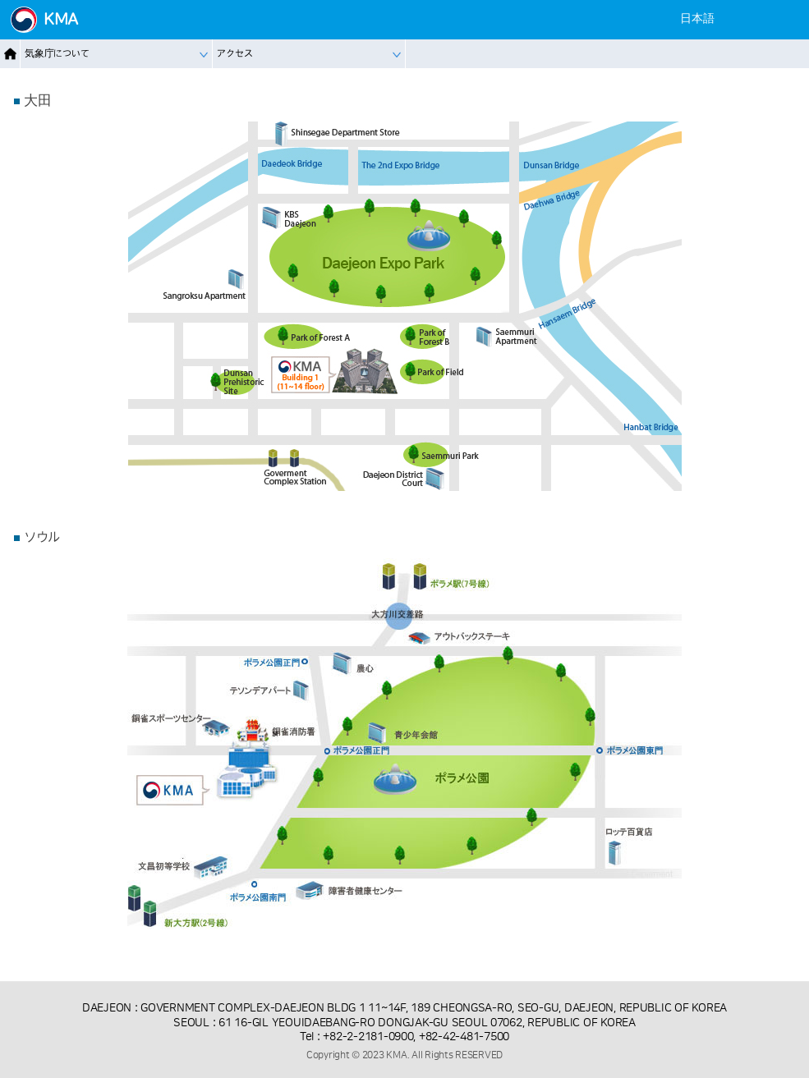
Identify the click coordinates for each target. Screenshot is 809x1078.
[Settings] (756, 19)
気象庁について (57, 53)
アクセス (234, 53)
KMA (61, 20)
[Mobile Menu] (787, 19)
